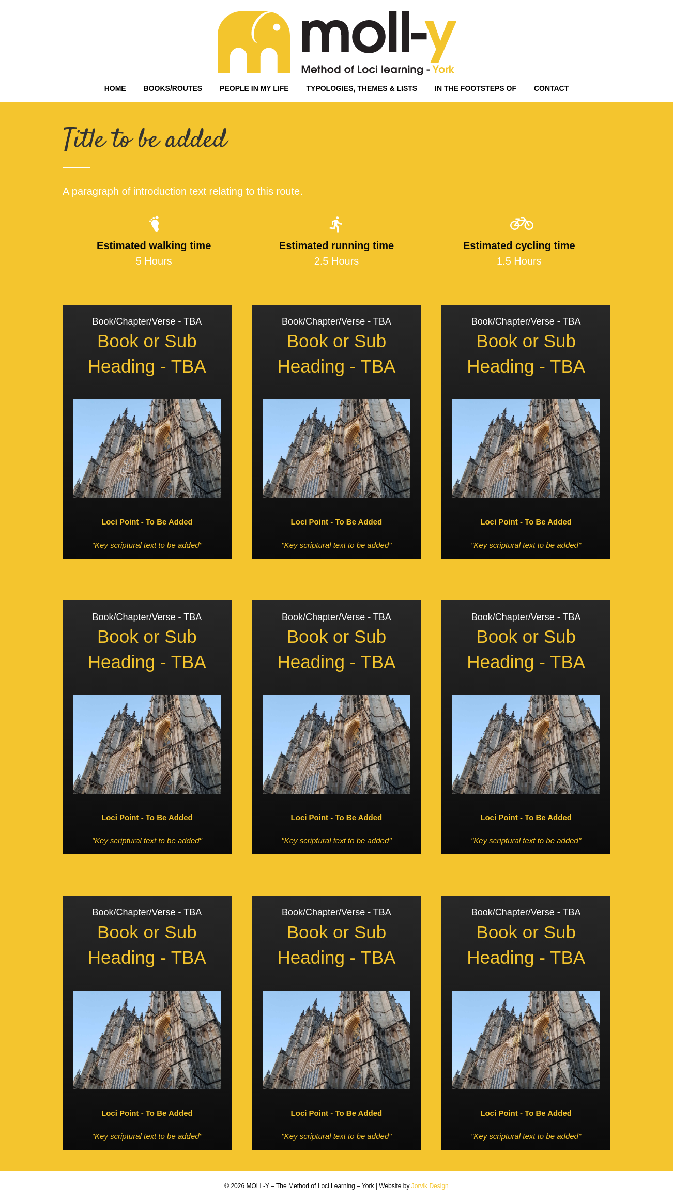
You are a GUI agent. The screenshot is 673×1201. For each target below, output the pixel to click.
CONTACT (551, 88)
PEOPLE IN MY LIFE (254, 88)
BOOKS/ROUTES (173, 88)
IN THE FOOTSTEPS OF (475, 88)
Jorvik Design (430, 1186)
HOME (115, 88)
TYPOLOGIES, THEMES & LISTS (362, 88)
